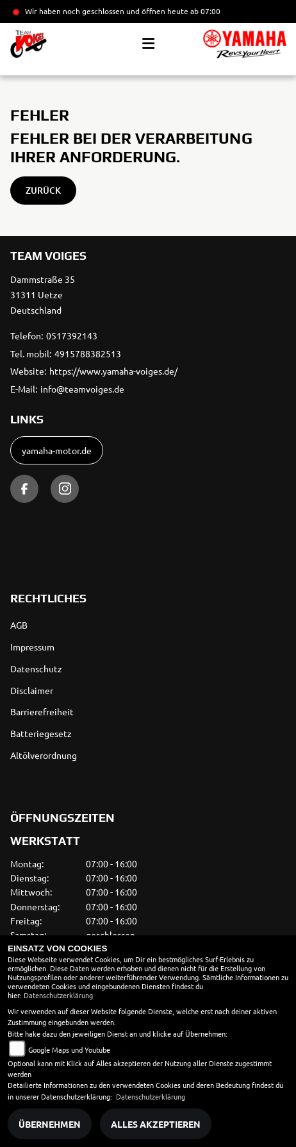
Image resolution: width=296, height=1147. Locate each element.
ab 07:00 (204, 11)
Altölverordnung (43, 755)
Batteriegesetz (41, 733)
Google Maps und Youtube (69, 1049)
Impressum (32, 646)
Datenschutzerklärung (58, 995)
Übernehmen (50, 1124)
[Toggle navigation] (148, 44)
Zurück (43, 190)
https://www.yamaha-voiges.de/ (113, 371)
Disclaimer (31, 690)
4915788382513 (87, 353)
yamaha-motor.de (57, 450)
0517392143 (71, 335)
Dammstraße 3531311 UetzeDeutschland (42, 294)
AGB (19, 625)
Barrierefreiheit (42, 711)
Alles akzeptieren (156, 1124)
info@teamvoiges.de (82, 389)
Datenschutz (36, 668)
